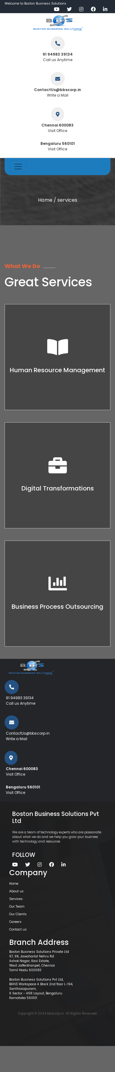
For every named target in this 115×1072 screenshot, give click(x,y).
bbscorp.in (55, 1013)
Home (45, 200)
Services (16, 899)
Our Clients (18, 914)
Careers (15, 922)
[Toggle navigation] (18, 166)
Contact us (18, 929)
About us (16, 891)
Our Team (17, 906)
